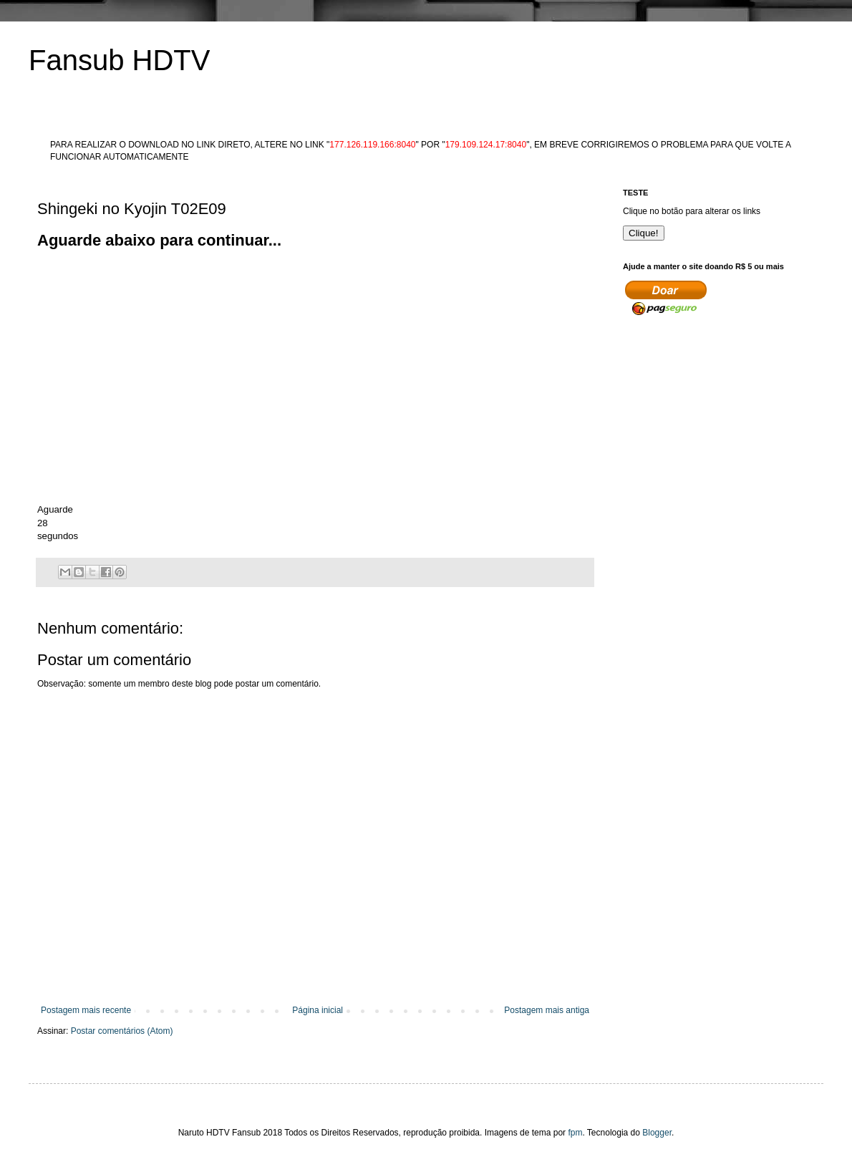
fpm (575, 1133)
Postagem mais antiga (546, 1010)
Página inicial (317, 1010)
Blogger (657, 1133)
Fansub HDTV (119, 60)
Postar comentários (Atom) (122, 1031)
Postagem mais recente (86, 1010)
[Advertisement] (297, 284)
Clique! (644, 233)
